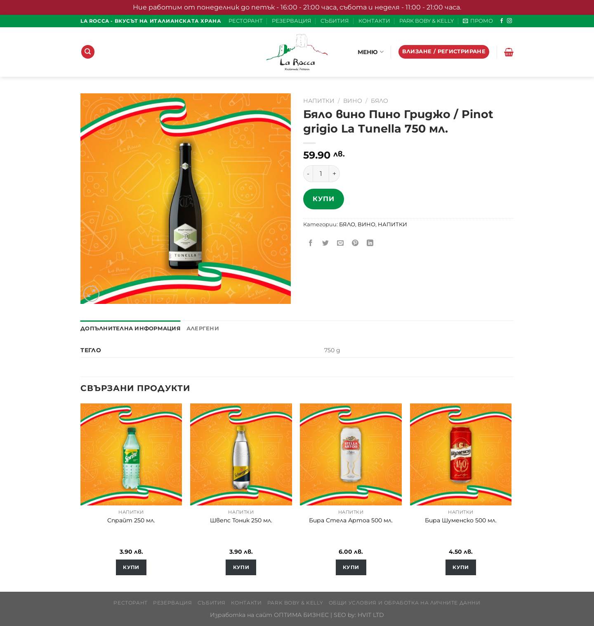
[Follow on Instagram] (509, 21)
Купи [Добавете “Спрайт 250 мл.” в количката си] (131, 567)
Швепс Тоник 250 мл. (241, 520)
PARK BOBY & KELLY (426, 21)
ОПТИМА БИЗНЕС (301, 615)
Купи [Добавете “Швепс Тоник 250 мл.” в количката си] (241, 567)
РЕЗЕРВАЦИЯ (291, 21)
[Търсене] (87, 52)
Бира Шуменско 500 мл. (461, 520)
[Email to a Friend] (340, 243)
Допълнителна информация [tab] (130, 328)
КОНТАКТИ (374, 21)
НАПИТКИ (319, 100)
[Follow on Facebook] (501, 21)
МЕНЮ (371, 52)
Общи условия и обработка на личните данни (405, 603)
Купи (323, 199)
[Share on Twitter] (325, 243)
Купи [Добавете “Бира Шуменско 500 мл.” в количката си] (461, 567)
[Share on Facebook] (311, 243)
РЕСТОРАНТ (246, 21)
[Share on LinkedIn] (370, 243)
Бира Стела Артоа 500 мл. (351, 520)
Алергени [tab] (202, 328)
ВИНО (352, 100)
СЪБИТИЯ (335, 21)
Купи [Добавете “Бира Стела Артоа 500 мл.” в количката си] (351, 567)
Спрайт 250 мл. (131, 520)
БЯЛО (379, 100)
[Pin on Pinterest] (355, 243)
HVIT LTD (371, 615)
